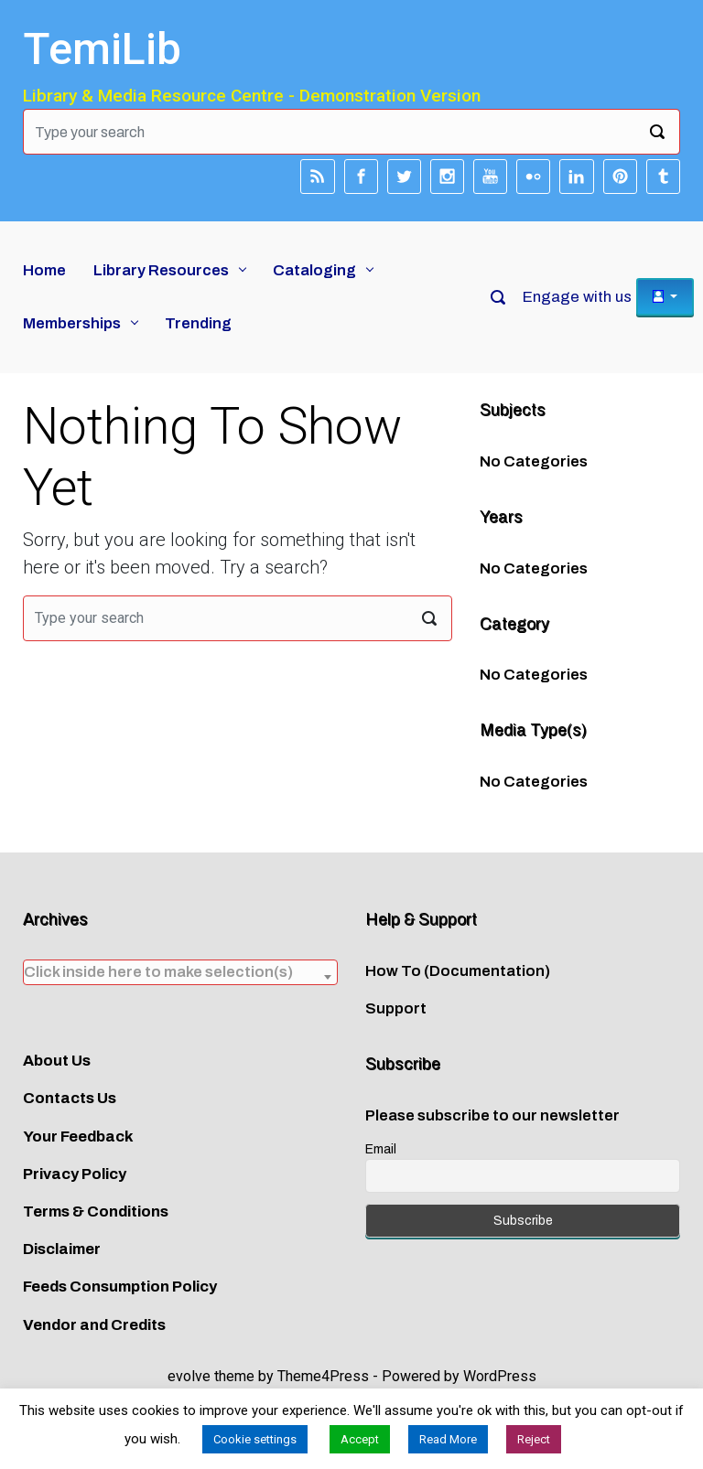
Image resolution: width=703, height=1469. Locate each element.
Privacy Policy (74, 1174)
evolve (189, 1376)
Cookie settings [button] (255, 1439)
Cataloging (314, 270)
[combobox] (180, 972)
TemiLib (102, 49)
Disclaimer (62, 1249)
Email (380, 1149)
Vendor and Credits (94, 1325)
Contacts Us (69, 1098)
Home (44, 270)
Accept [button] (360, 1439)
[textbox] (180, 971)
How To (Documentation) (457, 971)
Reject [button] (533, 1439)
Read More (448, 1439)
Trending (198, 323)
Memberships (72, 323)
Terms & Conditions (95, 1211)
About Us (57, 1060)
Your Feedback (78, 1136)
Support (396, 1008)
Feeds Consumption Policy (120, 1286)
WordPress (499, 1376)
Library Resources (161, 270)
